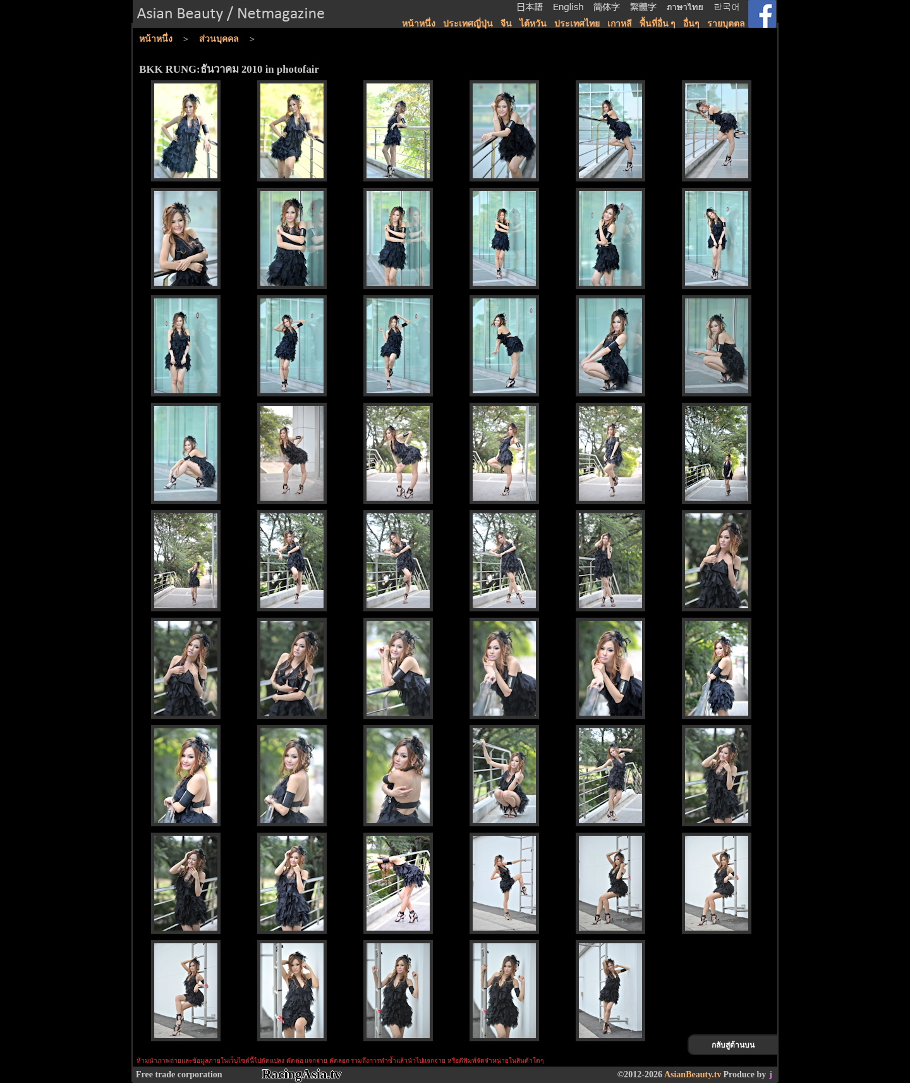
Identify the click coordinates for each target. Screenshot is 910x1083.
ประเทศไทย (577, 23)
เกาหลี (619, 23)
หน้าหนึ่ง (418, 23)
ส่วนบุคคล (219, 39)
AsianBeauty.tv (693, 1074)
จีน (506, 23)
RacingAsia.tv (301, 1074)
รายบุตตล (726, 23)
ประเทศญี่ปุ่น (468, 23)
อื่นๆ (691, 23)
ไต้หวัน (533, 23)
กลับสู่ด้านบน (733, 1045)
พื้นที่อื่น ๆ (658, 23)
